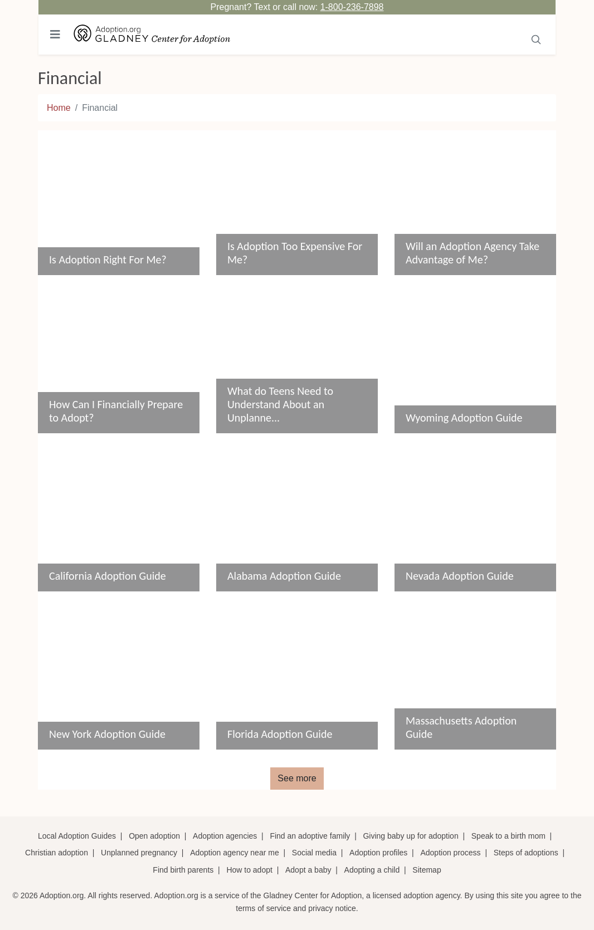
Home (59, 107)
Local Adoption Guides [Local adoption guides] (77, 835)
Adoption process (450, 852)
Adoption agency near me (234, 852)
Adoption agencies (225, 835)
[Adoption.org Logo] (152, 35)
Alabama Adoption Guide (284, 576)
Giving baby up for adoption (410, 835)
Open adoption (154, 835)
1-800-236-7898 (352, 7)
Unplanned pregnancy (139, 852)
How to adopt (249, 869)
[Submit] (536, 38)
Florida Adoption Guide (279, 734)
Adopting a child (372, 869)
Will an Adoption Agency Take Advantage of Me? (472, 252)
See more (296, 778)
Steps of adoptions (526, 852)
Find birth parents (183, 869)
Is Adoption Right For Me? (108, 259)
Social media (314, 852)
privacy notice (332, 908)
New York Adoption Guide (107, 734)
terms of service (263, 908)
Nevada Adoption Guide (460, 576)
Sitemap (426, 869)
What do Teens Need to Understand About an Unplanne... (280, 404)
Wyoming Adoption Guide (464, 417)
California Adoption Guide (107, 576)
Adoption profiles (378, 852)
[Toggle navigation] (55, 34)
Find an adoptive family (310, 835)
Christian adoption (56, 852)
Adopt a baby (308, 869)
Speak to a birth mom (508, 835)
